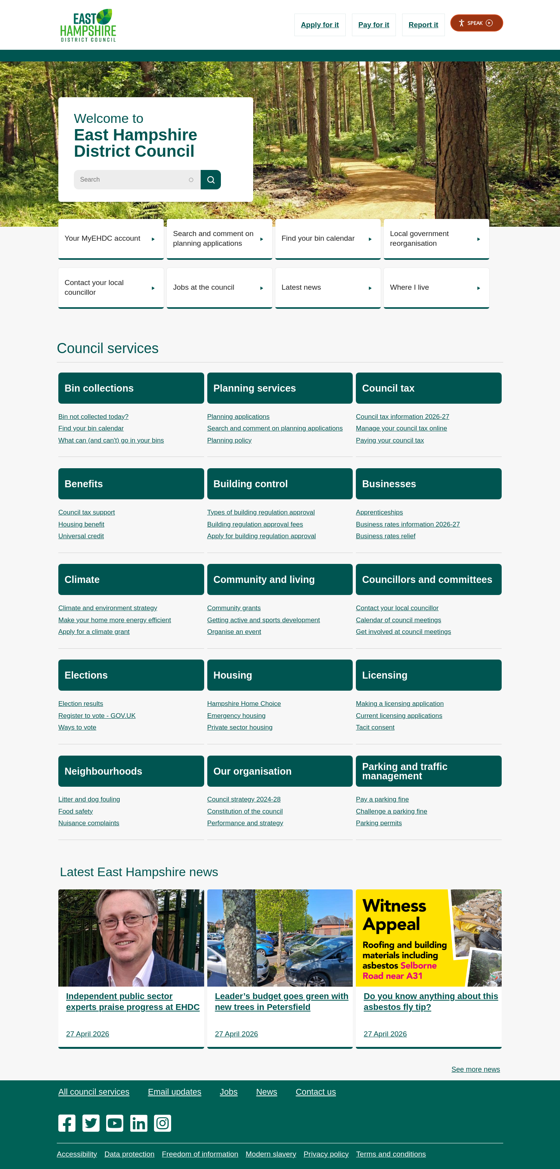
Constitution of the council (245, 811)
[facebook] (69, 1124)
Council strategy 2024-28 (244, 799)
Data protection (129, 1154)
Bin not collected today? (93, 416)
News (269, 1092)
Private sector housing (240, 727)
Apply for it (317, 25)
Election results (80, 703)
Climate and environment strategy (107, 608)
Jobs (231, 1092)
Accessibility (77, 1154)
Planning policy (229, 440)
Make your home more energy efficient (114, 620)
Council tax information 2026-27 (402, 416)
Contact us (318, 1092)
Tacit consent (375, 727)
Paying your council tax (390, 440)
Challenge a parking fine (391, 811)
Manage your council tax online (401, 428)
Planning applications (238, 416)
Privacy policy (326, 1154)
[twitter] (93, 1124)
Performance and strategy (245, 823)
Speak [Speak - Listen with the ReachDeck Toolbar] (475, 23)
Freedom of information (200, 1154)
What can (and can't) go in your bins (111, 440)
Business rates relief (385, 536)
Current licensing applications (399, 715)
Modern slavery (271, 1154)
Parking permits (379, 823)
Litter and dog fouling (89, 799)
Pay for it (372, 25)
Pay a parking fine (382, 799)
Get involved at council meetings (403, 631)
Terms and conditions (391, 1154)
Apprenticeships (379, 512)
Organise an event (234, 631)
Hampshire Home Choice (244, 703)
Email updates (176, 1092)
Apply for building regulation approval (261, 536)
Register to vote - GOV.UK (97, 715)
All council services (94, 1092)
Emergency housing (236, 715)
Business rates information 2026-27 (408, 524)
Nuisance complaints (88, 823)
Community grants (234, 608)
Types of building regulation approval (261, 512)
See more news (476, 1069)
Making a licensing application (400, 703)
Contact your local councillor (397, 608)
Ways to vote (77, 727)
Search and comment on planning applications (275, 428)
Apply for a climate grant (94, 631)
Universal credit (81, 536)
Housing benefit (81, 524)
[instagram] (165, 1124)
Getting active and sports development (263, 620)
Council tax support (86, 512)
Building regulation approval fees (255, 524)
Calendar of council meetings (398, 620)
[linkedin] (141, 1124)
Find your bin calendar (91, 428)
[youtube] (117, 1124)
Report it (423, 25)
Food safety (75, 811)
